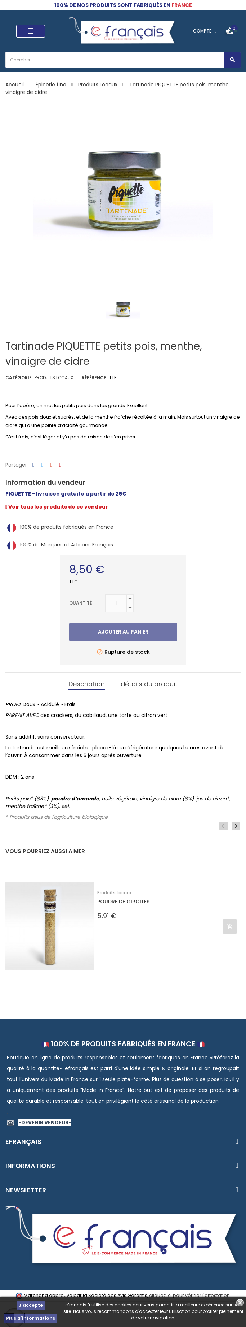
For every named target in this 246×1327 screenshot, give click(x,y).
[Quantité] (116, 603)
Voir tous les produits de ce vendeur (56, 506)
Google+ (51, 465)
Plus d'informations (30, 1318)
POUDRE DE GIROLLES (123, 901)
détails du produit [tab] (149, 683)
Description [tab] (86, 683)
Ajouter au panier (123, 631)
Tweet (42, 465)
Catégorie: (19, 378)
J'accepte (31, 1305)
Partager (33, 465)
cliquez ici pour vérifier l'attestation (189, 1295)
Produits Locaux (54, 378)
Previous (223, 826)
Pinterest (60, 465)
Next (236, 826)
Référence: (94, 378)
